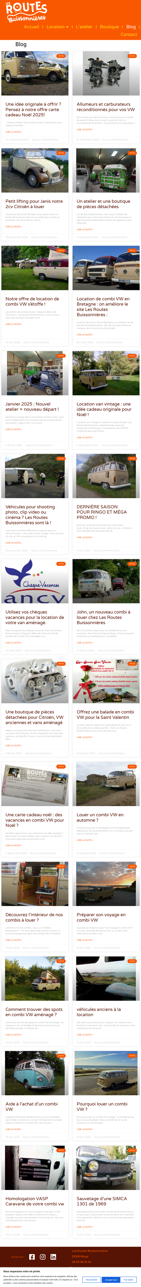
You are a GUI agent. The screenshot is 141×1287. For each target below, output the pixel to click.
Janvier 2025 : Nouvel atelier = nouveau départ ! (32, 407)
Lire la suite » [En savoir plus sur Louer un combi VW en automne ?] (85, 840)
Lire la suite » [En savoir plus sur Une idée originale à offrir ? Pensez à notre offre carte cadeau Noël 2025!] (14, 132)
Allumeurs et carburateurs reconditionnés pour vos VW (106, 107)
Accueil (31, 26)
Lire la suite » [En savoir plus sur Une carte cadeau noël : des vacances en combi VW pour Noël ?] (14, 845)
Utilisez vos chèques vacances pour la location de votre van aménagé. (35, 617)
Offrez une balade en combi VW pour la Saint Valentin (105, 714)
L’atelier (84, 26)
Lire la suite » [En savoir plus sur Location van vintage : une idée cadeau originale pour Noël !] (85, 437)
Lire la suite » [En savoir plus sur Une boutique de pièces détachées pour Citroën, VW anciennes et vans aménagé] (14, 745)
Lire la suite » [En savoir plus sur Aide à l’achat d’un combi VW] (14, 1129)
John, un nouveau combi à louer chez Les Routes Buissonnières (103, 617)
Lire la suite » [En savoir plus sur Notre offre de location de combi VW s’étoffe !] (14, 324)
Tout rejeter (108, 1280)
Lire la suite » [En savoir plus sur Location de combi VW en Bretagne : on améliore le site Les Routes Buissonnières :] (85, 334)
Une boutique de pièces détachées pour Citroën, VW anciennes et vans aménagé (34, 717)
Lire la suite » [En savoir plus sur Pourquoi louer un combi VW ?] (85, 1129)
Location (58, 26)
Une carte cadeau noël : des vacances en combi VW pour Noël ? (35, 820)
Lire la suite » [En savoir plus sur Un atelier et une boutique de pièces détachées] (85, 229)
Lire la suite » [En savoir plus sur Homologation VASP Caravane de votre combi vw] (14, 1227)
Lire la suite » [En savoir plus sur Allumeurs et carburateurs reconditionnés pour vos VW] (85, 129)
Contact (129, 34)
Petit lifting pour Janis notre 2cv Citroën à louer (34, 204)
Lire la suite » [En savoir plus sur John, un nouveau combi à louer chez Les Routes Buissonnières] (85, 643)
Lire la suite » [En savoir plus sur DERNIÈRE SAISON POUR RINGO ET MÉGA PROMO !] (85, 537)
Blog (131, 26)
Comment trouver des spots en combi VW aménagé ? (34, 1012)
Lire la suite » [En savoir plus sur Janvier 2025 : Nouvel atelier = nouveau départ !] (14, 429)
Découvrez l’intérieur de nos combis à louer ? (34, 917)
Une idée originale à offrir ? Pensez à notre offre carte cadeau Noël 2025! (33, 110)
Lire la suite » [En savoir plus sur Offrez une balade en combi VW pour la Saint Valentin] (85, 737)
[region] (70, 1277)
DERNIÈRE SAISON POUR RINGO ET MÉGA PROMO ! (102, 512)
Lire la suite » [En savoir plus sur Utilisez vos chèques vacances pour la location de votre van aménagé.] (14, 643)
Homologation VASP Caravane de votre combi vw (35, 1201)
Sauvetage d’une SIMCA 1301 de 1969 (102, 1201)
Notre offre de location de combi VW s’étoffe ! (32, 301)
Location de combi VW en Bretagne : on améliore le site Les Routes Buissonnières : (103, 306)
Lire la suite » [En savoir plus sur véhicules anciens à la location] (85, 1035)
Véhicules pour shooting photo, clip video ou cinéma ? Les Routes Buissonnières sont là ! (30, 514)
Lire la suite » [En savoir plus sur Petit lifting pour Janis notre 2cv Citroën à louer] (14, 226)
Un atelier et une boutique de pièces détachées (103, 204)
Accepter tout (128, 1280)
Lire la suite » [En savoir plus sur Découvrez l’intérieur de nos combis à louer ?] (14, 940)
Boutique (109, 26)
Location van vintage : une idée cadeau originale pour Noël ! (104, 409)
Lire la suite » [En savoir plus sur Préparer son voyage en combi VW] (85, 940)
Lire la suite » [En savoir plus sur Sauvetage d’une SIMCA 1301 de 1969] (85, 1227)
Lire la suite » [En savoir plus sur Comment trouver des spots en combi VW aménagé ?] (14, 1035)
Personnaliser (88, 1280)
